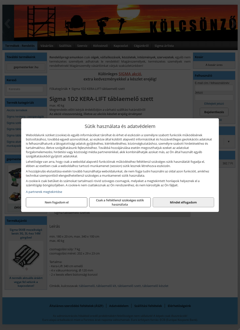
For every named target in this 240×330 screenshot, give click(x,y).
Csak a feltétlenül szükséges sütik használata (120, 202)
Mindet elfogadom (183, 202)
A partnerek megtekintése (44, 192)
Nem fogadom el (57, 202)
